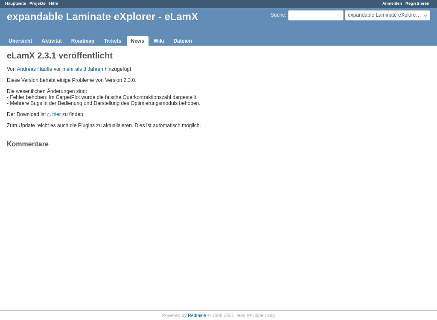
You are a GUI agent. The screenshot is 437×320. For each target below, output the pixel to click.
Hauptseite (15, 3)
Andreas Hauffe (34, 69)
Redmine (197, 315)
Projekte (37, 3)
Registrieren (417, 3)
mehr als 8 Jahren (82, 69)
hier (56, 114)
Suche (278, 15)
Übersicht (20, 41)
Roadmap (83, 41)
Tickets (112, 41)
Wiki (159, 41)
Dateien (182, 41)
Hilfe (53, 3)
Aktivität (51, 41)
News (137, 41)
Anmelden (392, 3)
